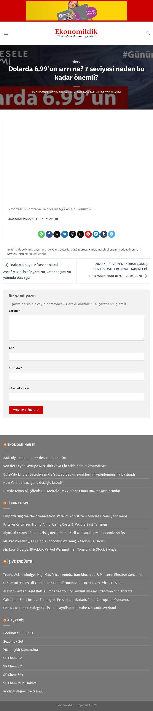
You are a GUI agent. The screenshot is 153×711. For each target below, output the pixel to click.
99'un (54, 249)
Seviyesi (12, 253)
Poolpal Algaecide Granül (23, 691)
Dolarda (65, 249)
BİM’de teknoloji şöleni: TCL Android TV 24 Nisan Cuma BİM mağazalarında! (61, 491)
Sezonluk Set (13, 641)
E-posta (15, 368)
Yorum (14, 311)
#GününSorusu (47, 219)
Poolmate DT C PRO (18, 633)
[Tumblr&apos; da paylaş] (103, 234)
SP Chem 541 (13, 658)
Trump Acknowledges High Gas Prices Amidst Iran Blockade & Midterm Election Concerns (72, 575)
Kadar (92, 249)
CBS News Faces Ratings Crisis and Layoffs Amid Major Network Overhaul (59, 608)
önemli (132, 249)
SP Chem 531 (13, 666)
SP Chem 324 (13, 675)
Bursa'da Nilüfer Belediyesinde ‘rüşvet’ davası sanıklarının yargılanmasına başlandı (69, 474)
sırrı (21, 253)
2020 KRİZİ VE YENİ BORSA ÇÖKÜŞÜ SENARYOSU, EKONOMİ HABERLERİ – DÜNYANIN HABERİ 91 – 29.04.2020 (119, 270)
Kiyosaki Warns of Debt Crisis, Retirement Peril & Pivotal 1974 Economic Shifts (64, 533)
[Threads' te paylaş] (72, 234)
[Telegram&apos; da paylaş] (111, 234)
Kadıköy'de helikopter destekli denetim (34, 458)
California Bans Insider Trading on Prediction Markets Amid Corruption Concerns (66, 600)
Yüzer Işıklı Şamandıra (20, 650)
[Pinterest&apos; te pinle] (88, 234)
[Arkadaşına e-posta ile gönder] (80, 234)
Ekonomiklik (41, 92)
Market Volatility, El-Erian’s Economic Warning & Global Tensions (54, 541)
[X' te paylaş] (57, 234)
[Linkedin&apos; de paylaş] (96, 234)
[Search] (148, 33)
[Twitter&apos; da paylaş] (64, 234)
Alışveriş (15, 620)
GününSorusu (79, 249)
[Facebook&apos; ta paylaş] (49, 234)
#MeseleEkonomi (21, 219)
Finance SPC (18, 503)
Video (76, 61)
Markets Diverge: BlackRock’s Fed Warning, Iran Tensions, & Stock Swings (59, 549)
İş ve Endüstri (20, 561)
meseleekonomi (107, 249)
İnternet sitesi (19, 388)
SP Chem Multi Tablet (20, 683)
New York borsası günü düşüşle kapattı (33, 483)
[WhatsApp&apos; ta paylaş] (41, 234)
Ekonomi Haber (21, 445)
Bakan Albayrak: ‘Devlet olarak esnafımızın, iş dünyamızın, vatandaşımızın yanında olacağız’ (37, 271)
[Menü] (5, 33)
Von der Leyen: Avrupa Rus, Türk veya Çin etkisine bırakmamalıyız (54, 466)
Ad (11, 348)
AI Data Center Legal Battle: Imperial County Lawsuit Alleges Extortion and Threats (67, 591)
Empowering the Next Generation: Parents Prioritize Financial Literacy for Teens (65, 516)
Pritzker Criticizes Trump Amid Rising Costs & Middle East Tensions (55, 524)
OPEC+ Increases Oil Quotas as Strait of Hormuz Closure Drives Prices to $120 (62, 583)
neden (123, 249)
